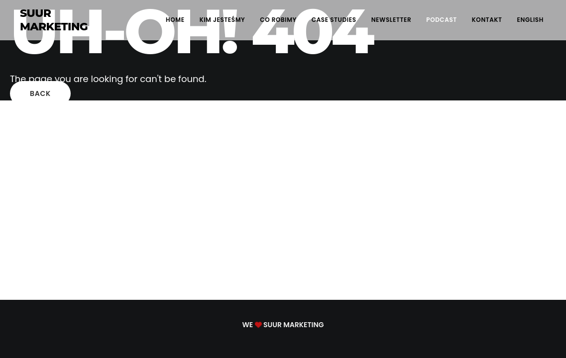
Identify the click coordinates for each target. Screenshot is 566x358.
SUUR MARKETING (54, 20)
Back (40, 93)
